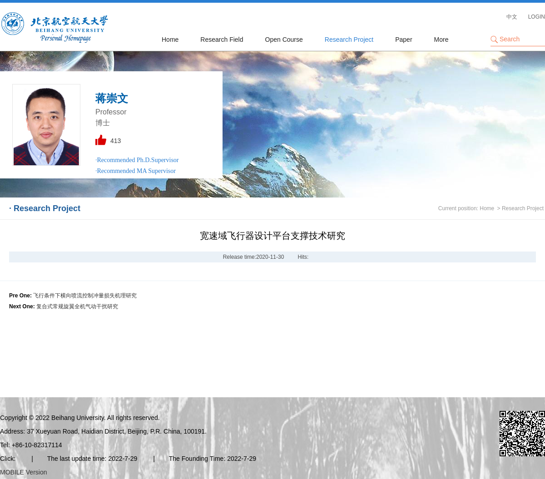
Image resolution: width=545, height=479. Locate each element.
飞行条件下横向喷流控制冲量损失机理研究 (85, 295)
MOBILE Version (23, 472)
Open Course (284, 39)
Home (170, 39)
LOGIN (536, 17)
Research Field (221, 39)
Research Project (349, 39)
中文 (511, 17)
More (441, 39)
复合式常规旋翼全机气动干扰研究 (77, 306)
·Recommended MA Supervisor (135, 171)
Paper (403, 39)
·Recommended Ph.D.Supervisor (137, 160)
